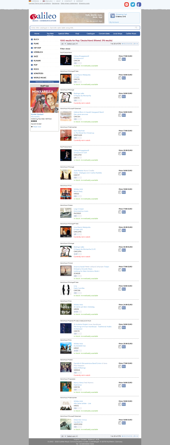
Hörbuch (38, 52)
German (34, 1)
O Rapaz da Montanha (82, 96)
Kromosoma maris (81, 211)
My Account (114, 22)
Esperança (78, 385)
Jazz (36, 56)
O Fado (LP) (78, 229)
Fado (77, 71)
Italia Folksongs (80, 368)
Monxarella (35, 116)
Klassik (37, 61)
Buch (36, 39)
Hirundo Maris (86, 269)
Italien (71, 205)
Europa (71, 108)
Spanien (71, 320)
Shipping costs (84, 3)
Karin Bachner (79, 131)
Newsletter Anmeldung (45, 82)
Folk (70, 185)
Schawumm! (79, 58)
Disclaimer (56, 3)
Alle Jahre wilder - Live (82, 403)
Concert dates (104, 33)
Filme (36, 44)
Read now (37, 127)
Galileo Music (131, 33)
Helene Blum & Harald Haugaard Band (89, 112)
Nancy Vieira (78, 383)
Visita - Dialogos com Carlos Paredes (88, 173)
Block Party (78, 191)
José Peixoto (78, 170)
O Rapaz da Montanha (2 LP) (84, 249)
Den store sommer (81, 114)
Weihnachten (73, 127)
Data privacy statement (69, 3)
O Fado (76, 77)
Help (58, 1)
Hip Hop (37, 48)
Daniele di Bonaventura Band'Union (88, 363)
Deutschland (68, 52)
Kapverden (72, 379)
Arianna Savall (79, 267)
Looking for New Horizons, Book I (86, 271)
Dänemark (78, 108)
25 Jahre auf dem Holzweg (84, 307)
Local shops (117, 33)
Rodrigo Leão (79, 93)
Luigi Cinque (79, 209)
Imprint (79, 1)
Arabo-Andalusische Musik (83, 320)
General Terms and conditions (40, 3)
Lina (75, 75)
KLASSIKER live (80, 346)
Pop (35, 65)
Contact (68, 1)
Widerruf (91, 439)
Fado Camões (79, 288)
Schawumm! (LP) (80, 153)
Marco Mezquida (83, 75)
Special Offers (63, 33)
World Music (40, 78)
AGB (97, 439)
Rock (36, 69)
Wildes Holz (78, 189)
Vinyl (77, 33)
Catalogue (91, 33)
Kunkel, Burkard (37, 114)
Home (36, 33)
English (47, 1)
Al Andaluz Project (81, 324)
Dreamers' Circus (80, 420)
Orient (71, 263)
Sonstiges (38, 73)
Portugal (71, 71)
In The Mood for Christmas (84, 133)
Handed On (78, 422)
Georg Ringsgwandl (81, 56)
